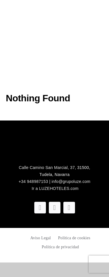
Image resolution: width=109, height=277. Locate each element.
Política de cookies (74, 238)
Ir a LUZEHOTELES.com (55, 188)
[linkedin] (69, 207)
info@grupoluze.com (70, 181)
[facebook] (40, 207)
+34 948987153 (33, 181)
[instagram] (54, 207)
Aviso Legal (40, 238)
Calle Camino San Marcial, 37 (47, 167)
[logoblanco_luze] (54, 138)
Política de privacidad (60, 247)
